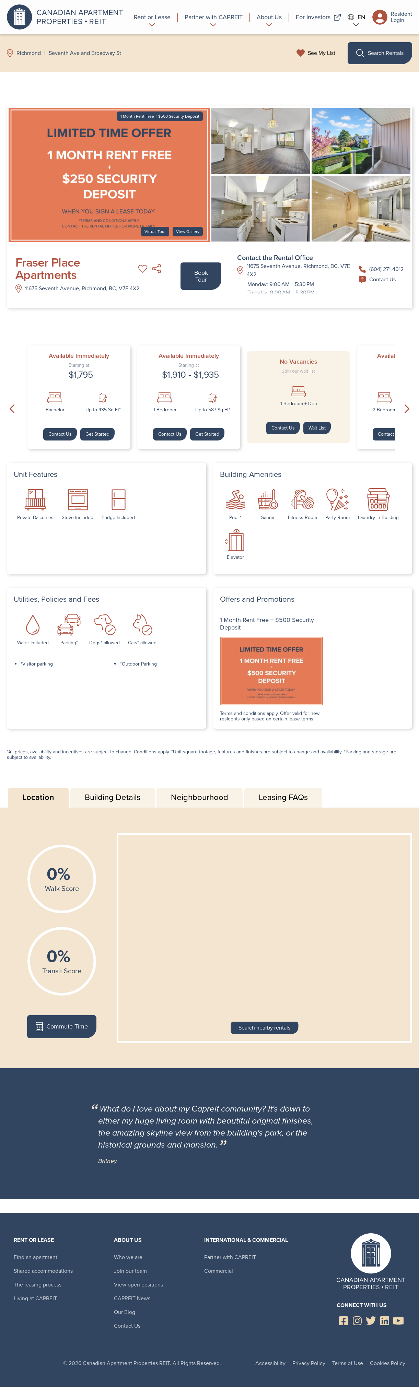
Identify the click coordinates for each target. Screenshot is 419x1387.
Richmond (28, 53)
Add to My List (143, 268)
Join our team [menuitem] (130, 1271)
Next (407, 409)
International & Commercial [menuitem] (246, 1240)
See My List (321, 53)
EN (356, 17)
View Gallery (187, 231)
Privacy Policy (308, 1363)
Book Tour (201, 276)
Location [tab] (38, 797)
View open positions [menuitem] (138, 1285)
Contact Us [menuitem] (127, 1326)
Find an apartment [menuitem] (35, 1257)
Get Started (97, 434)
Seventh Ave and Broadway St (85, 53)
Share (156, 268)
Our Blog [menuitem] (124, 1312)
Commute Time (62, 1026)
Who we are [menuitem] (128, 1257)
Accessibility (270, 1363)
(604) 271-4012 (381, 269)
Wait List (317, 428)
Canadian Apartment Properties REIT (67, 17)
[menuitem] (152, 17)
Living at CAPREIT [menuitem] (35, 1298)
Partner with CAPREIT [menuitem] (230, 1257)
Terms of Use (347, 1363)
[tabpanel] (209, 938)
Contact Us (377, 279)
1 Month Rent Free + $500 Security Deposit (159, 116)
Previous (12, 409)
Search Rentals (380, 53)
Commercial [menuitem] (218, 1271)
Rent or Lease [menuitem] (34, 1240)
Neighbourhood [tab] (199, 797)
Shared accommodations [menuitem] (43, 1271)
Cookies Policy (387, 1363)
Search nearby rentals (264, 1028)
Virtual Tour (155, 231)
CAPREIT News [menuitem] (132, 1298)
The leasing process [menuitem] (37, 1285)
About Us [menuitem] (128, 1240)
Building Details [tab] (112, 797)
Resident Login (392, 17)
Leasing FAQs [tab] (283, 797)
